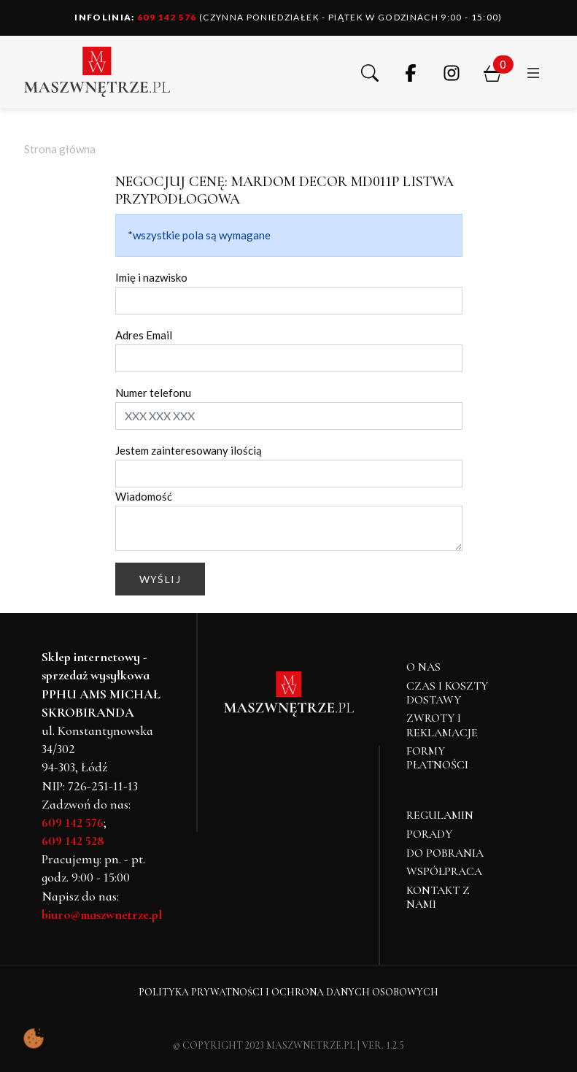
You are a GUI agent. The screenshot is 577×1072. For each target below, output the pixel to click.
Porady (429, 834)
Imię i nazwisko (151, 277)
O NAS (423, 667)
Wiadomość (143, 496)
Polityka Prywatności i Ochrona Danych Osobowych (288, 992)
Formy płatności (437, 758)
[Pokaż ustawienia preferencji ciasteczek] (33, 1038)
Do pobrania (445, 853)
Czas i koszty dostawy (447, 693)
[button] (369, 71)
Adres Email (143, 335)
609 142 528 (73, 841)
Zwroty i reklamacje (442, 725)
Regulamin (439, 815)
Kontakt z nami (438, 897)
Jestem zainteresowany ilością (188, 450)
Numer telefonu (153, 392)
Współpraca (444, 871)
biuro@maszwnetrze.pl (102, 914)
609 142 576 (135, 17)
